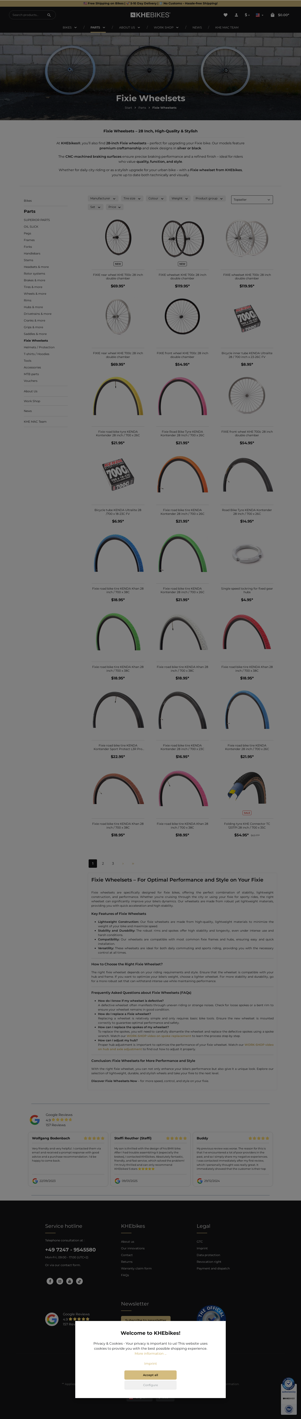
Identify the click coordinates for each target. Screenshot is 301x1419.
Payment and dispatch (213, 1268)
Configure (150, 1385)
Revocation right (209, 1262)
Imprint (202, 1248)
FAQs (125, 1275)
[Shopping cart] (280, 15)
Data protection (208, 1255)
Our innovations (133, 1248)
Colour (156, 198)
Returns (127, 1262)
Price (114, 207)
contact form (70, 1265)
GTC (200, 1241)
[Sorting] (252, 199)
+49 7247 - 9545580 (70, 1250)
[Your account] (236, 15)
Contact (127, 1255)
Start (128, 108)
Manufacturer (103, 198)
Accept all (150, 1375)
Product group (209, 198)
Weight (180, 198)
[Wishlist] (225, 15)
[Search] (49, 15)
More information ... (150, 1354)
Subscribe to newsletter (145, 1320)
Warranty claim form (136, 1268)
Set (95, 207)
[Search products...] (26, 15)
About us (127, 1241)
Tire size (132, 198)
